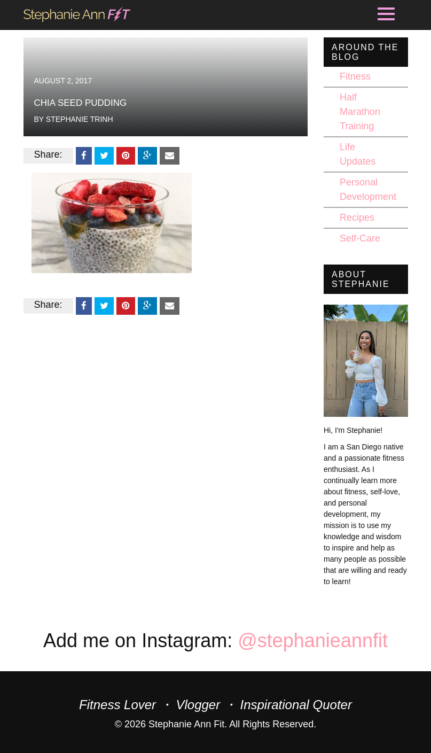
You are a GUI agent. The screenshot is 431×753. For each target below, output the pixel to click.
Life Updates (357, 154)
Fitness (355, 76)
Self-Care (360, 238)
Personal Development (368, 189)
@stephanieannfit (313, 640)
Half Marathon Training (360, 111)
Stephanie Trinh (79, 119)
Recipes (357, 217)
